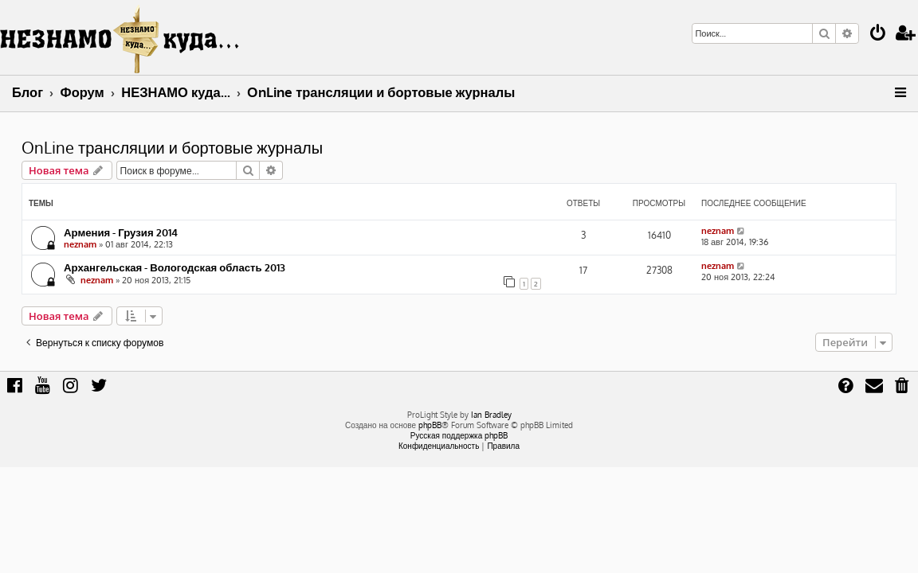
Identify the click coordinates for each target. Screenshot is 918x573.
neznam (80, 244)
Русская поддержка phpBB (459, 435)
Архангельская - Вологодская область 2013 (174, 267)
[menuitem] (878, 34)
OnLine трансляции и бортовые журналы (172, 147)
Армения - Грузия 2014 (121, 232)
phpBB (429, 425)
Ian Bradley (491, 414)
